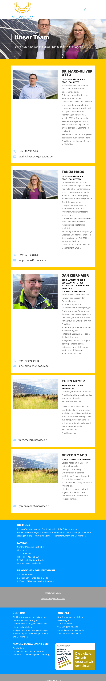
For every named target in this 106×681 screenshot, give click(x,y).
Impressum (46, 598)
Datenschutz (59, 598)
